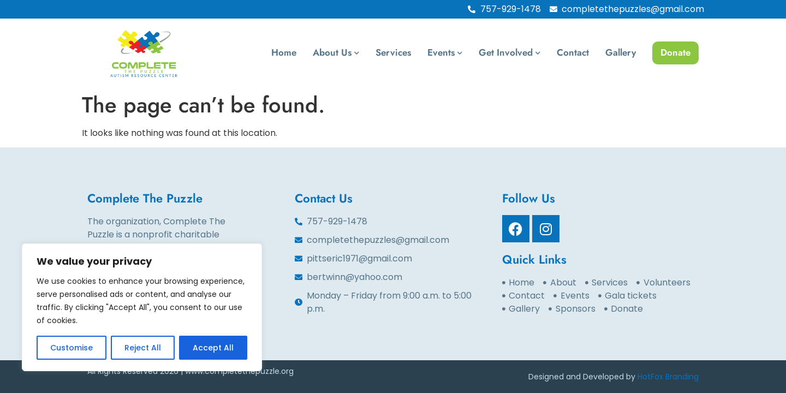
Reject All (142, 347)
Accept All (213, 347)
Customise (71, 347)
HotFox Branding (668, 376)
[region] (142, 307)
